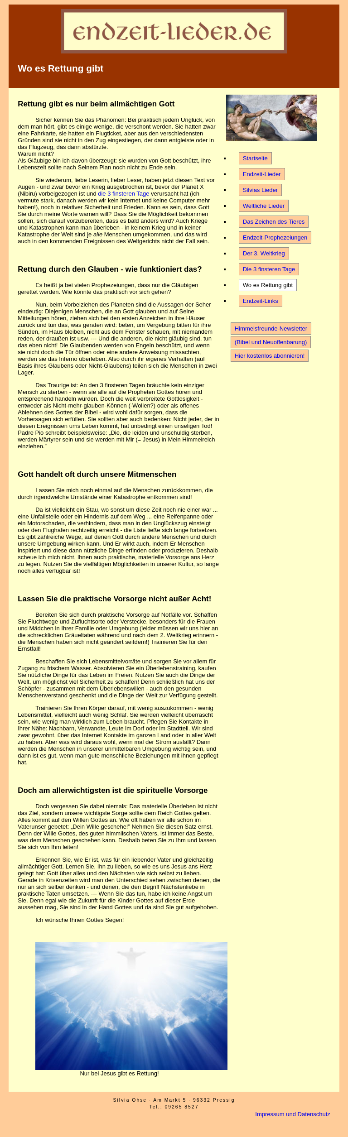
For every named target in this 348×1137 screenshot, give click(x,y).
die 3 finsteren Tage (123, 193)
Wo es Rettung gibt (268, 285)
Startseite (255, 158)
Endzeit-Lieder (262, 174)
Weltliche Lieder (264, 205)
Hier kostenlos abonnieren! (270, 355)
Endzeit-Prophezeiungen (275, 237)
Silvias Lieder (260, 190)
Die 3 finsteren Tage (269, 269)
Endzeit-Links (260, 300)
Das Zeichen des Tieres (274, 221)
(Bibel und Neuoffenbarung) (271, 342)
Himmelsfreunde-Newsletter (271, 328)
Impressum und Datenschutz (292, 1114)
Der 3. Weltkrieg (264, 253)
